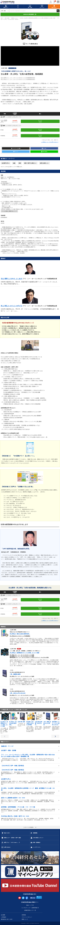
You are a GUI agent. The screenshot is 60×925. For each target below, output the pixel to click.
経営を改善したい (44, 163)
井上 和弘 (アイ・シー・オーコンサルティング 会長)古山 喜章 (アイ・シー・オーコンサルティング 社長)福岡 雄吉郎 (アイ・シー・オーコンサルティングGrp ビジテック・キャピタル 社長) (29, 656)
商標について (25, 919)
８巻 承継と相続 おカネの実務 (47, 723)
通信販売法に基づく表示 (6, 919)
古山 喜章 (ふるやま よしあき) (11, 279)
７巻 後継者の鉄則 (15, 674)
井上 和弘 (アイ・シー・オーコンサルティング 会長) (22, 676)
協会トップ (29, 905)
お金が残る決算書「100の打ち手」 (38, 723)
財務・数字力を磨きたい (30, 163)
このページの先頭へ (30, 827)
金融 (14, 163)
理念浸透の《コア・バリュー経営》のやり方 (55, 723)
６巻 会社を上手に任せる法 (17, 693)
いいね (33, 897)
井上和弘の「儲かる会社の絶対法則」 (20, 633)
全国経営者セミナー (29, 910)
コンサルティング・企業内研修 (29, 907)
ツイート (15, 151)
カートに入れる (40, 121)
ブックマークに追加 (15, 148)
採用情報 (24, 914)
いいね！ (44, 148)
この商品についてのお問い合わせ (50, 142)
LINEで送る (44, 151)
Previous (5, 736)
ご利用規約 (3, 917)
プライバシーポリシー (27, 917)
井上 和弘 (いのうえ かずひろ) (11, 306)
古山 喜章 (18, 77)
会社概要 (3, 914)
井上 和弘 (18, 79)
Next (55, 736)
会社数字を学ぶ (6, 163)
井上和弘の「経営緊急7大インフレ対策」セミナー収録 (24, 652)
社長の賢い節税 (21, 721)
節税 (20, 163)
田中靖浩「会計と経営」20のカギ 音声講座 (30, 723)
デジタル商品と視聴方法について (9, 211)
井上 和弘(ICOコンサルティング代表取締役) (20, 636)
